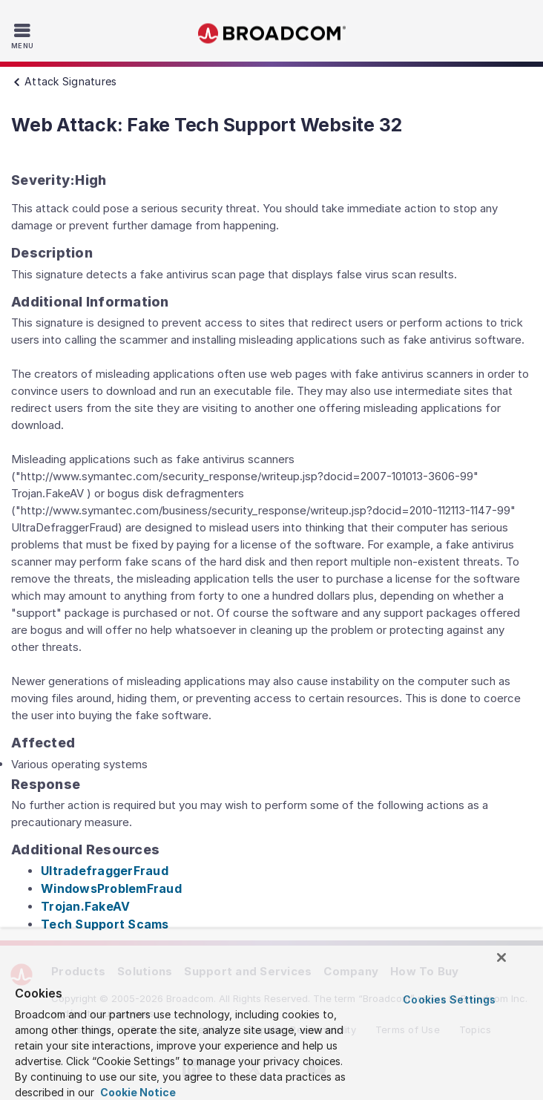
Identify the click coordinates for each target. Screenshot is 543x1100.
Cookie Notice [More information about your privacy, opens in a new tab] (137, 1092)
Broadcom (271, 33)
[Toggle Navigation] (24, 35)
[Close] (501, 957)
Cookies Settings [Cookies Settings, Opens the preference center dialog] (449, 999)
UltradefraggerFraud (104, 870)
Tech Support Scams (105, 924)
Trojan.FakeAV (85, 906)
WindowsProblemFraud (111, 888)
